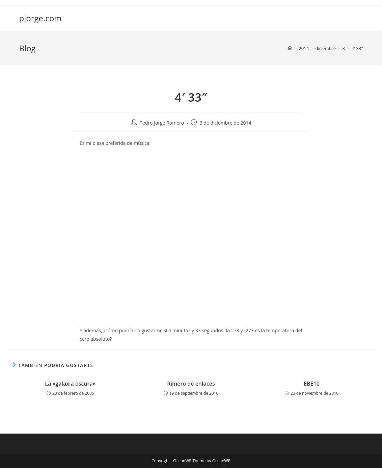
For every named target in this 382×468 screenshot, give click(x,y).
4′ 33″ (357, 48)
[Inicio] (290, 48)
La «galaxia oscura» (70, 383)
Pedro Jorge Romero (162, 123)
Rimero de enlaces (191, 383)
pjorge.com (40, 18)
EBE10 (312, 383)
